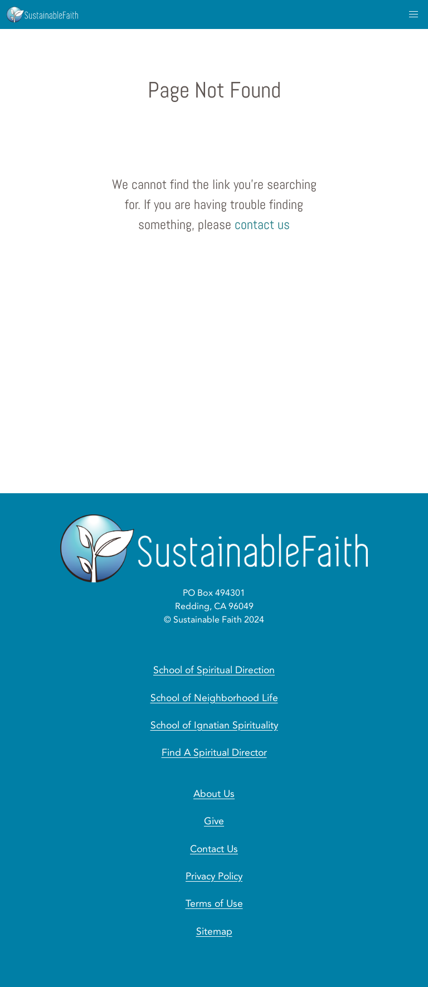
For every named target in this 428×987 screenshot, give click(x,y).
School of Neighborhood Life (214, 697)
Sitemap (214, 931)
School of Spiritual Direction (214, 670)
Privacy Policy (214, 876)
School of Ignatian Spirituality (214, 725)
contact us (262, 224)
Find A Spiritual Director (214, 752)
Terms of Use (214, 903)
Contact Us (214, 848)
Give (214, 821)
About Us (214, 793)
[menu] (413, 14)
